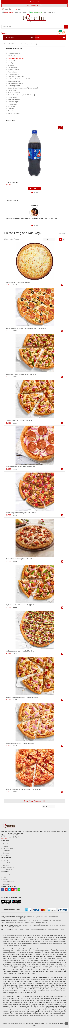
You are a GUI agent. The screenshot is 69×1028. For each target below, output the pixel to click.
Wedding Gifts (26, 920)
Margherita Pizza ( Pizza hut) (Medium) (18, 282)
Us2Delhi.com (6, 918)
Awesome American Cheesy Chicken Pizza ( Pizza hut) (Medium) (26, 328)
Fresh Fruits (11, 111)
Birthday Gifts (17, 920)
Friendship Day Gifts (41, 922)
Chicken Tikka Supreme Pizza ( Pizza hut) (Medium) (22, 697)
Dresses (62, 929)
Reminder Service (8, 867)
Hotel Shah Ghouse (14, 99)
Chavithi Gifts (17, 925)
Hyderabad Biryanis (14, 102)
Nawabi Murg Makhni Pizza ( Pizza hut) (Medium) (21, 513)
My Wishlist (6, 863)
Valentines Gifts (47, 920)
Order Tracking (21, 12)
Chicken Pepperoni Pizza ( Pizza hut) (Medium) (20, 466)
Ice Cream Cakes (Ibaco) (15, 83)
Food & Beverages (14, 44)
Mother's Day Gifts (17, 922)
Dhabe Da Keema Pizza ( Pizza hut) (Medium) (20, 651)
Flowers (21, 929)
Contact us (48, 12)
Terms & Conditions (8, 848)
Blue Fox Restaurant (14, 92)
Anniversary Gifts (36, 920)
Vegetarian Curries (13, 69)
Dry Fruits (11, 108)
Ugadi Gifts (9, 927)
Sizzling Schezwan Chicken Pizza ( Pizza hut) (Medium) (23, 789)
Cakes (15, 929)
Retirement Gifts (6, 922)
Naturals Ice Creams (14, 81)
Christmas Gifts (53, 925)
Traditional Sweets (13, 74)
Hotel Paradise (12, 104)
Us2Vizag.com (38, 918)
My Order (5, 860)
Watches (50, 929)
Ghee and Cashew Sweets (16, 76)
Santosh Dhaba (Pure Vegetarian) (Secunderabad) (23, 88)
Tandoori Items (12, 72)
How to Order (7, 875)
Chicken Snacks (12, 67)
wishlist (64, 33)
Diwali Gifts (36, 925)
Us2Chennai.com (53, 916)
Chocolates (34, 929)
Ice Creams (11, 106)
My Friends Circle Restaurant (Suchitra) (19, 79)
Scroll (66, 1023)
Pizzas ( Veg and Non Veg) (29, 44)
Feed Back (6, 855)
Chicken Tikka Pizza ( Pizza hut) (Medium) (19, 420)
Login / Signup (7, 12)
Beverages (11, 65)
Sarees (56, 929)
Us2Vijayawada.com (27, 918)
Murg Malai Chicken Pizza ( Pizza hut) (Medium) (21, 374)
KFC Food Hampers (14, 56)
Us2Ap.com (19, 916)
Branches (4, 839)
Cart (59, 33)
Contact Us (6, 853)
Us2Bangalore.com (41, 916)
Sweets (27, 929)
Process (5, 879)
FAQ (4, 877)
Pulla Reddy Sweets (14, 85)
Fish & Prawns (12, 60)
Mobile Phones (42, 929)
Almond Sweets (12, 97)
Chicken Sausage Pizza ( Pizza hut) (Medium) (20, 743)
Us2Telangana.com (29, 916)
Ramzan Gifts (44, 925)
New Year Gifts (57, 920)
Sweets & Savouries (14, 113)
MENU (37, 37)
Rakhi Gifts (16, 927)
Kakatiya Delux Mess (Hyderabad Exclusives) (21, 95)
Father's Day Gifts (29, 922)
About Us (5, 844)
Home (6, 44)
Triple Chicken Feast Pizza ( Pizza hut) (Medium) (21, 605)
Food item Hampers (14, 53)
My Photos (6, 865)
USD (18, 9)
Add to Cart (36, 188)
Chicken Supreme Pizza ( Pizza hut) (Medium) (20, 559)
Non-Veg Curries (13, 63)
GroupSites (6, 9)
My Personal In (7, 869)
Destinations (6, 850)
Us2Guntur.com (15, 918)
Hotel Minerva (12, 90)
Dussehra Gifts (27, 925)
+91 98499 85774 (35, 12)
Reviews (5, 846)
